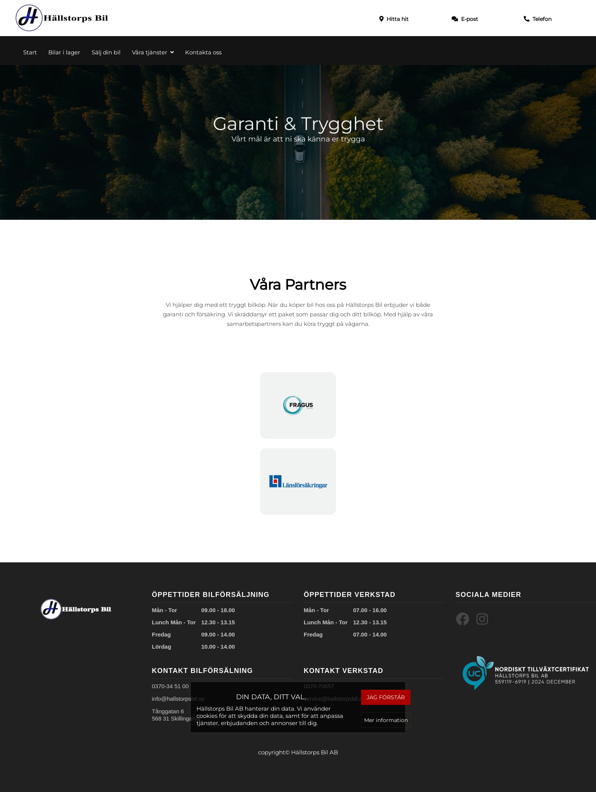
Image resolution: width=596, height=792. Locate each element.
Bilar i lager (64, 52)
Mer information (384, 719)
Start (30, 52)
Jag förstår (385, 697)
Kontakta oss (203, 52)
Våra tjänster (153, 52)
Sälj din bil (106, 52)
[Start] (61, 18)
